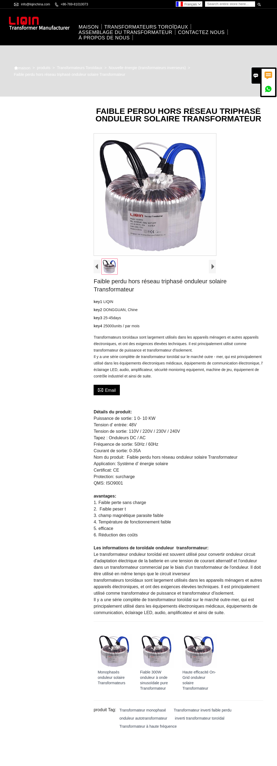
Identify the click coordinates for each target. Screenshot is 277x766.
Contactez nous (201, 32)
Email (107, 390)
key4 (98, 326)
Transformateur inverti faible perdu (202, 711)
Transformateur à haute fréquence (148, 727)
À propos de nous (104, 38)
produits (44, 68)
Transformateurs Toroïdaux (146, 27)
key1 (98, 302)
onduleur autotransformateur (143, 719)
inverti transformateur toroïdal (200, 719)
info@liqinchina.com (35, 4)
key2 (98, 310)
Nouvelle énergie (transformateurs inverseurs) (147, 68)
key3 (98, 318)
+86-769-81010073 (74, 4)
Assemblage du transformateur (125, 32)
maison (89, 27)
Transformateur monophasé (142, 711)
